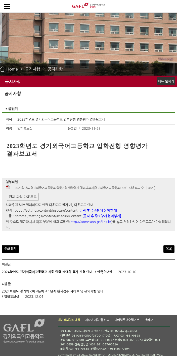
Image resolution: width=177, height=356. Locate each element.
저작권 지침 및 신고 (97, 319)
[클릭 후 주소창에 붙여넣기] (97, 210)
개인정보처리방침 (69, 319)
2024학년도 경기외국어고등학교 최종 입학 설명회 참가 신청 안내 (47, 272)
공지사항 (32, 69)
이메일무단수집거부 (126, 319)
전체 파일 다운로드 (23, 197)
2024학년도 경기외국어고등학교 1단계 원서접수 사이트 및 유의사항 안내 (52, 291)
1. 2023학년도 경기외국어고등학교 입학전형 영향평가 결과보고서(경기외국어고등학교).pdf (68, 188)
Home (12, 69)
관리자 (148, 319)
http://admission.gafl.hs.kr (90, 221)
